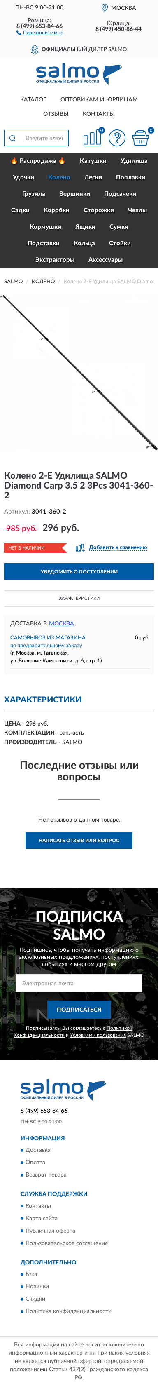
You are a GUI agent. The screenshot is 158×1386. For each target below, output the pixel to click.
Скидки (35, 1299)
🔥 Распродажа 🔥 (38, 161)
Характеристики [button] (79, 598)
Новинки (37, 1287)
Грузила (33, 194)
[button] (39, 32)
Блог (32, 1274)
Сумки (118, 227)
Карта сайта (42, 1219)
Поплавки (130, 177)
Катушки (93, 161)
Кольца (84, 243)
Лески (93, 177)
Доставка (38, 1150)
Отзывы (56, 114)
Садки (20, 210)
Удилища (134, 161)
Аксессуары (105, 260)
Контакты (99, 114)
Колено (59, 177)
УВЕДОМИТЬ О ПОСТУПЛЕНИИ (79, 571)
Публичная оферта (50, 1231)
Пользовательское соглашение (67, 1243)
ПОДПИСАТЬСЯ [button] (79, 1010)
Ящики (85, 227)
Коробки (57, 210)
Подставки (44, 243)
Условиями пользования (98, 1035)
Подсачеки (120, 194)
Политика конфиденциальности (69, 1311)
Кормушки (45, 227)
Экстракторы (54, 260)
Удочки (23, 177)
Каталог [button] (33, 100)
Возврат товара (46, 1175)
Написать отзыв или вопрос (79, 840)
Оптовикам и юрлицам (99, 100)
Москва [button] (61, 624)
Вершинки (74, 194)
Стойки (120, 243)
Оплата (35, 1163)
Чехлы (137, 210)
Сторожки (99, 210)
